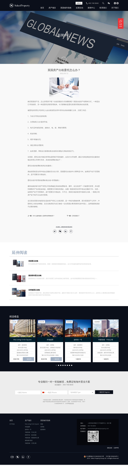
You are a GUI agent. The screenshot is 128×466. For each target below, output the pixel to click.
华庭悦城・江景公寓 (30, 444)
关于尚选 (12, 425)
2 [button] (58, 366)
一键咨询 (28, 360)
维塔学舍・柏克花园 (30, 436)
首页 (42, 7)
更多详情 (16, 360)
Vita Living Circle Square (32, 425)
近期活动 (79, 7)
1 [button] (56, 366)
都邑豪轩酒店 (29, 441)
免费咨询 (78, 3)
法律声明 (116, 449)
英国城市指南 (65, 7)
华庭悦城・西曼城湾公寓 (32, 439)
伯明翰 (42, 428)
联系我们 (103, 7)
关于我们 (115, 7)
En (115, 3)
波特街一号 (28, 431)
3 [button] (60, 366)
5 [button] (65, 366)
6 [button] (67, 366)
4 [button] (62, 366)
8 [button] (71, 366)
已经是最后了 (76, 216)
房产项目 (52, 7)
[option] (64, 37)
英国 (41, 425)
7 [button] (69, 366)
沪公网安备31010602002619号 (95, 457)
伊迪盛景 (27, 428)
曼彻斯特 (42, 431)
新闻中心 (91, 7)
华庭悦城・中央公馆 (30, 433)
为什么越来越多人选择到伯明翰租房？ (43, 216)
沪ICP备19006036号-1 (112, 457)
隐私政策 (72, 404)
